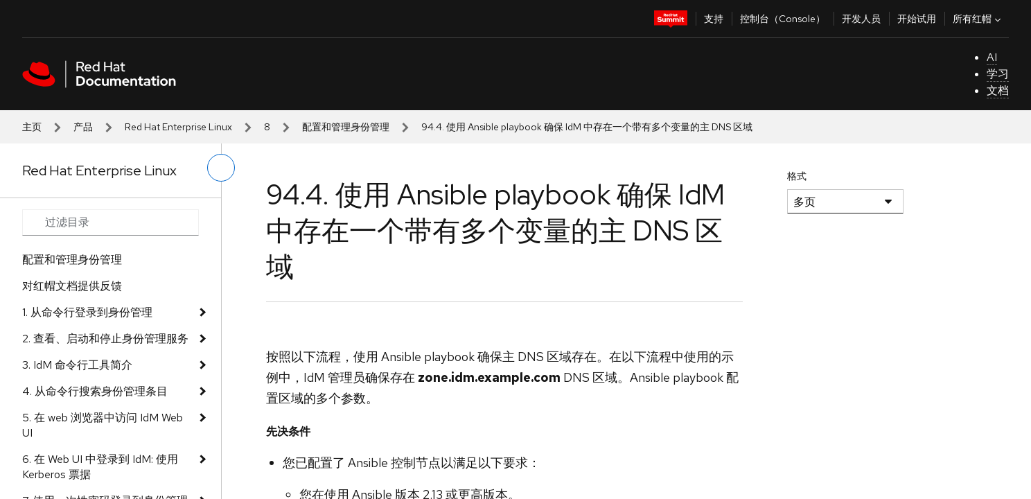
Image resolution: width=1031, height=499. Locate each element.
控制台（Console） (782, 18)
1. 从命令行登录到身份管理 (87, 312)
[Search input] (110, 222)
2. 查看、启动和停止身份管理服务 (105, 338)
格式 (797, 176)
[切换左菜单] (221, 168)
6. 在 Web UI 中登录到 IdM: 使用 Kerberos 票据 (100, 467)
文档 (998, 90)
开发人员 (861, 18)
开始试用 (916, 18)
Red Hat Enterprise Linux (178, 127)
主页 (32, 127)
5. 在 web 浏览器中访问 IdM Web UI (102, 425)
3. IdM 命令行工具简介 (77, 365)
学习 (998, 74)
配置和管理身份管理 (345, 127)
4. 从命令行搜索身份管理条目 (95, 391)
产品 (83, 127)
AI (992, 57)
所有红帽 (978, 18)
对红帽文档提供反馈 (72, 286)
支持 (713, 18)
